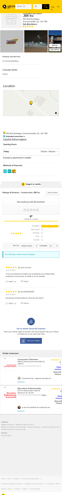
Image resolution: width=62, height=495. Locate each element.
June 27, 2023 (10, 270)
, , (35, 21)
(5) (61, 391)
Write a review (52, 192)
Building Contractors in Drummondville (13, 427)
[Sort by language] (53, 245)
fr (58, 8)
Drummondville (6, 435)
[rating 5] (27, 27)
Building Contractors (7, 425)
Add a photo (54, 50)
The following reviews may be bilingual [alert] (20, 254)
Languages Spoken (10, 70)
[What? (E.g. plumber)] (23, 6)
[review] (31, 275)
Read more (21, 382)
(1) (60, 362)
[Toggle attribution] (55, 113)
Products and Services (11, 57)
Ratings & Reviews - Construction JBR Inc (21, 193)
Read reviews (58, 368)
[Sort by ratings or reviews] (29, 245)
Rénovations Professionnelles (29, 389)
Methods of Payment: (13, 166)
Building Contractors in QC (24, 425)
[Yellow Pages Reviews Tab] (31, 218)
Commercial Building (10, 61)
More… (44, 395)
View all (55, 45)
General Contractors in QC (50, 427)
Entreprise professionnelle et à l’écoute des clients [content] (24, 298)
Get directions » (30, 24)
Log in (52, 8)
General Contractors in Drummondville (13, 429)
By (24, 268)
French (5, 74)
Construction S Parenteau (28, 360)
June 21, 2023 (10, 294)
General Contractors (34, 427)
